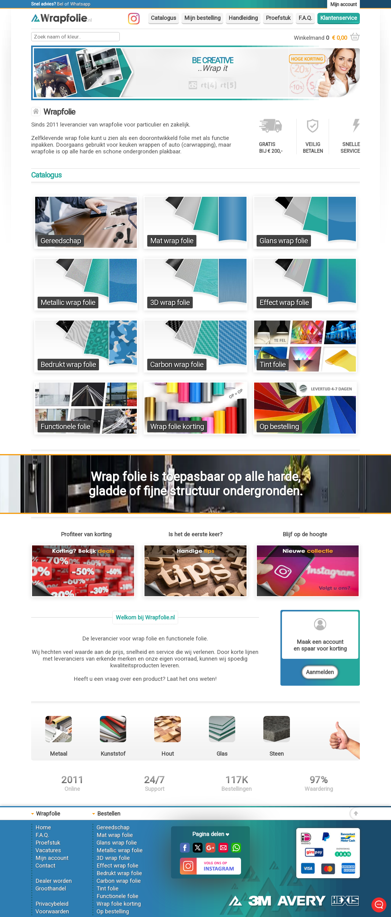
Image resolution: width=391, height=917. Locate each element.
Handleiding (243, 18)
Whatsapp (80, 4)
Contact (45, 865)
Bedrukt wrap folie (68, 364)
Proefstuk (278, 18)
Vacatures (48, 850)
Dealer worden (53, 881)
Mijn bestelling (202, 18)
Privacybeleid (51, 903)
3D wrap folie (170, 302)
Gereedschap (61, 241)
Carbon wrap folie (176, 364)
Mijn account (51, 858)
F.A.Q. (305, 18)
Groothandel (50, 888)
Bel (60, 4)
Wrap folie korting (177, 426)
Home (43, 827)
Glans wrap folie (284, 241)
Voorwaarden (52, 911)
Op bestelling (279, 426)
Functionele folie (65, 426)
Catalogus (163, 18)
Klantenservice (338, 18)
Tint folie (273, 364)
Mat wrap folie (171, 241)
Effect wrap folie (284, 302)
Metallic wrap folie (68, 302)
